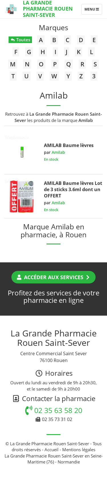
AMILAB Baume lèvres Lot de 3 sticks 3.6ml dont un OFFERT (73, 189)
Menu (93, 11)
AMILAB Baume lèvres (69, 145)
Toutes (20, 39)
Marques (53, 27)
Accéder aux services (53, 277)
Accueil (51, 449)
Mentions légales (78, 449)
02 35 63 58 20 (53, 410)
